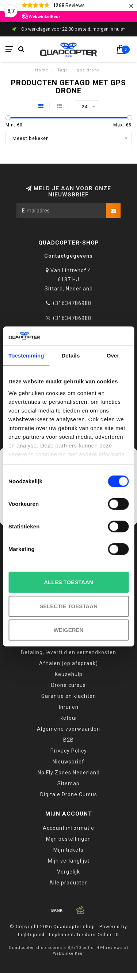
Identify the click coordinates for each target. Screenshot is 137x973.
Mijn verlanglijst (69, 861)
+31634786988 (71, 303)
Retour (68, 718)
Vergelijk (68, 872)
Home (42, 70)
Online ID (108, 934)
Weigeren (69, 630)
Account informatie (68, 828)
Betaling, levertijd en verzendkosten (68, 652)
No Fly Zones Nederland (69, 772)
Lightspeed (31, 934)
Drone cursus (68, 685)
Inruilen (69, 707)
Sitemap (68, 783)
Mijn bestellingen (68, 839)
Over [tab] (113, 355)
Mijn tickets (68, 850)
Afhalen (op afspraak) (68, 663)
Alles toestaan (68, 582)
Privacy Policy (68, 751)
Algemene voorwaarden (68, 729)
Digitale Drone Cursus (68, 794)
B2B (68, 740)
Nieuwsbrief (68, 762)
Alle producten (68, 883)
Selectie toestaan (68, 606)
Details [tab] (70, 355)
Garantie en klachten (68, 696)
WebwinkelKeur (68, 953)
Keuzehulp (69, 674)
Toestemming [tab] (26, 355)
